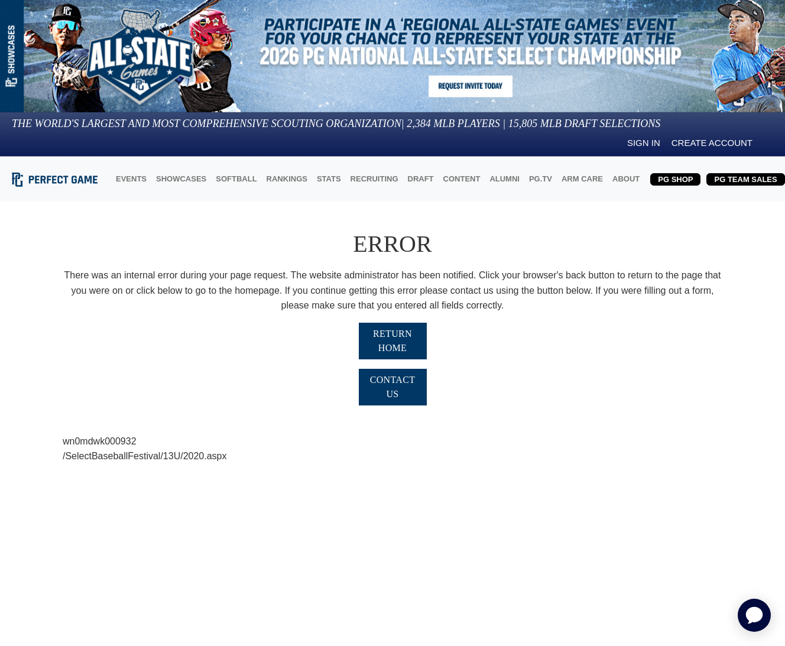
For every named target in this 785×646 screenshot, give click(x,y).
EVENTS (131, 178)
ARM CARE (582, 178)
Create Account (712, 143)
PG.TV (540, 178)
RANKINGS (287, 178)
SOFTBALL (236, 178)
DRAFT (421, 178)
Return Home (392, 341)
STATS (329, 178)
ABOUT (626, 178)
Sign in (643, 143)
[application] (754, 615)
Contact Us (393, 387)
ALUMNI (504, 178)
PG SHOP (675, 179)
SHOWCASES (181, 178)
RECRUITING (374, 178)
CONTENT (462, 178)
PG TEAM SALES (745, 179)
